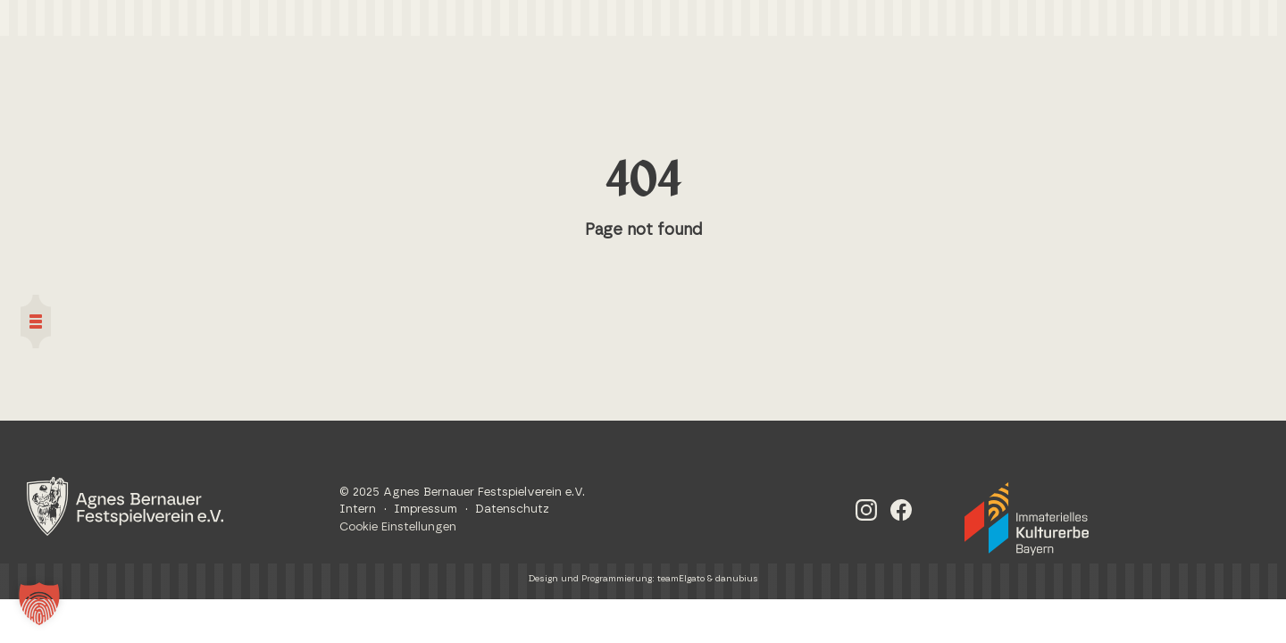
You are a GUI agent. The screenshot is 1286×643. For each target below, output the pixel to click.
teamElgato (681, 578)
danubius (736, 578)
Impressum (425, 509)
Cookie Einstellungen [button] (397, 527)
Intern (357, 509)
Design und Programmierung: (593, 578)
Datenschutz (512, 509)
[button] (39, 603)
